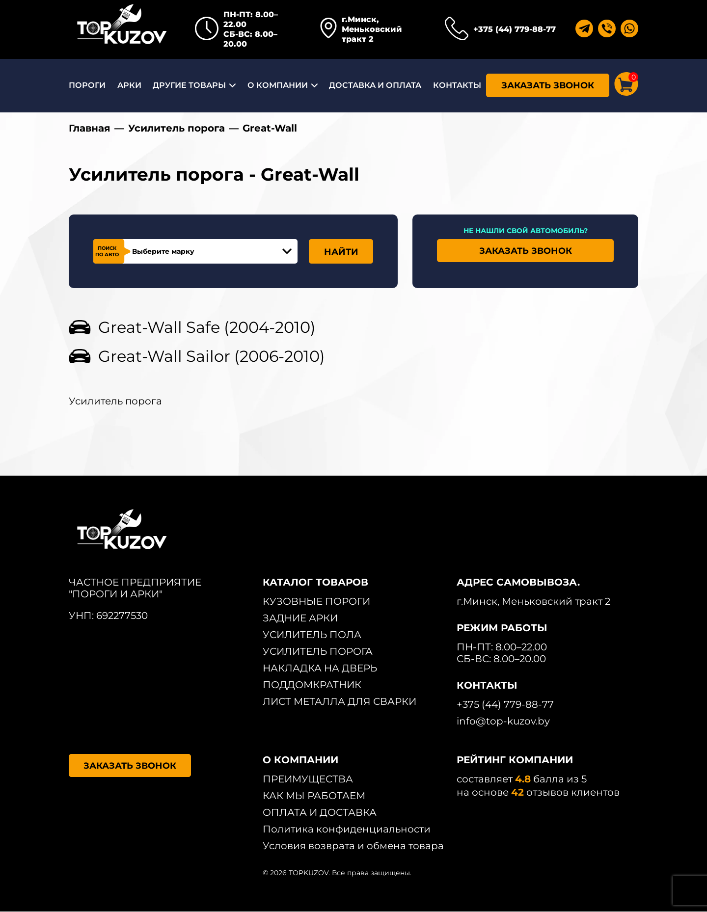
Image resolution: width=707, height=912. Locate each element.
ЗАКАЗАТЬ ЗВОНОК (547, 85)
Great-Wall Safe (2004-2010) (207, 327)
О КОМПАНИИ (277, 85)
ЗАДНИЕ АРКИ (300, 618)
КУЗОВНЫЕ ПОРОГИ (316, 602)
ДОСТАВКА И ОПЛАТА (375, 85)
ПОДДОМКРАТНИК (312, 685)
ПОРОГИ (87, 85)
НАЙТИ (341, 252)
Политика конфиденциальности (347, 829)
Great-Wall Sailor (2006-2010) (211, 356)
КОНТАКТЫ (457, 85)
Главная (89, 128)
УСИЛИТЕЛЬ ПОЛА (312, 635)
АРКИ (129, 85)
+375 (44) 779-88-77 (514, 29)
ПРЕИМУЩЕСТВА (308, 779)
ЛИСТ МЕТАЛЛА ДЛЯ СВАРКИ (339, 702)
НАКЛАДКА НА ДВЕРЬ (320, 668)
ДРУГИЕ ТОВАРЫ (189, 85)
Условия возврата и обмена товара (353, 846)
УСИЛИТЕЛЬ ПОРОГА (318, 652)
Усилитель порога (176, 128)
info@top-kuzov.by (503, 721)
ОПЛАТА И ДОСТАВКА (320, 813)
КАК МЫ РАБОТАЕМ (314, 796)
